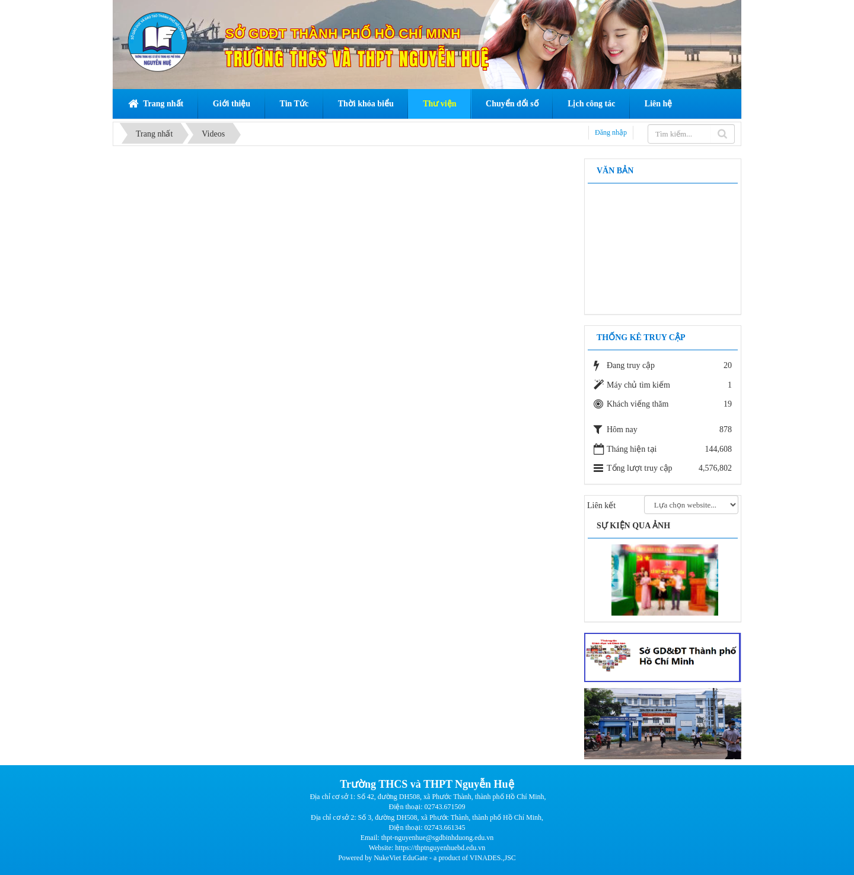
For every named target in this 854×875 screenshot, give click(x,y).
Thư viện (439, 103)
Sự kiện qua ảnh (633, 525)
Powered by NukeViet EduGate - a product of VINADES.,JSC (427, 858)
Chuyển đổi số (512, 103)
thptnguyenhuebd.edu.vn (450, 848)
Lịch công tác (591, 103)
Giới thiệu (231, 103)
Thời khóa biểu (366, 103)
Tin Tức (294, 103)
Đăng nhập (611, 132)
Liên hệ (659, 103)
